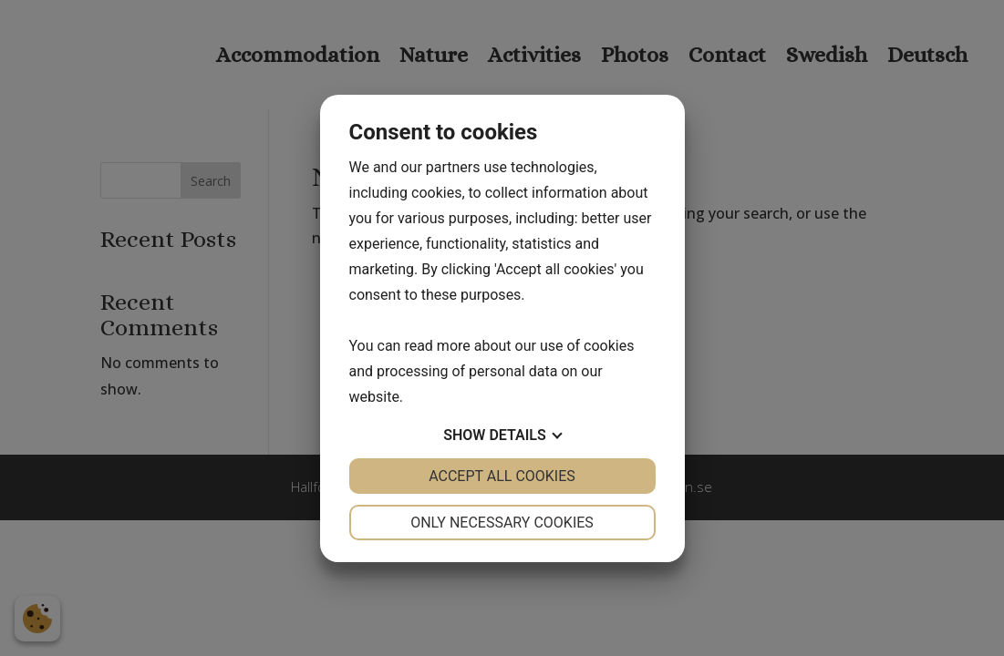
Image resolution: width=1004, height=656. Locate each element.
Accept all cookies (502, 476)
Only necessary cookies (502, 522)
